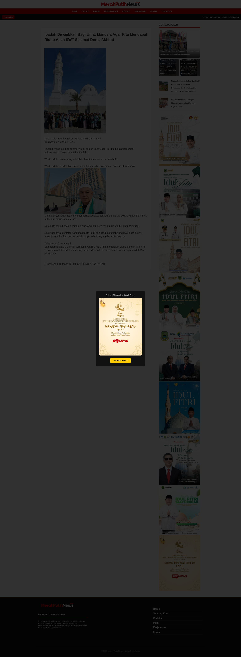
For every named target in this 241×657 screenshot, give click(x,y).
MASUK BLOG (120, 360)
